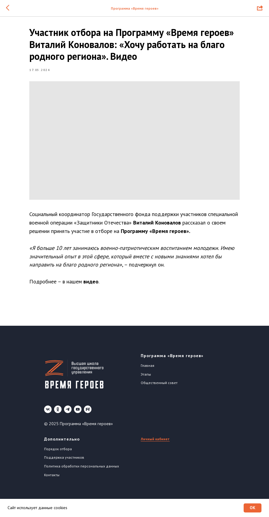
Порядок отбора (58, 451)
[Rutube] (87, 412)
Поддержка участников (64, 460)
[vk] (48, 412)
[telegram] (68, 412)
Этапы (146, 377)
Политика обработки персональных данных (81, 469)
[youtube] (78, 412)
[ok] (58, 412)
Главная (147, 368)
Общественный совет (159, 385)
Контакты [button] (51, 477)
